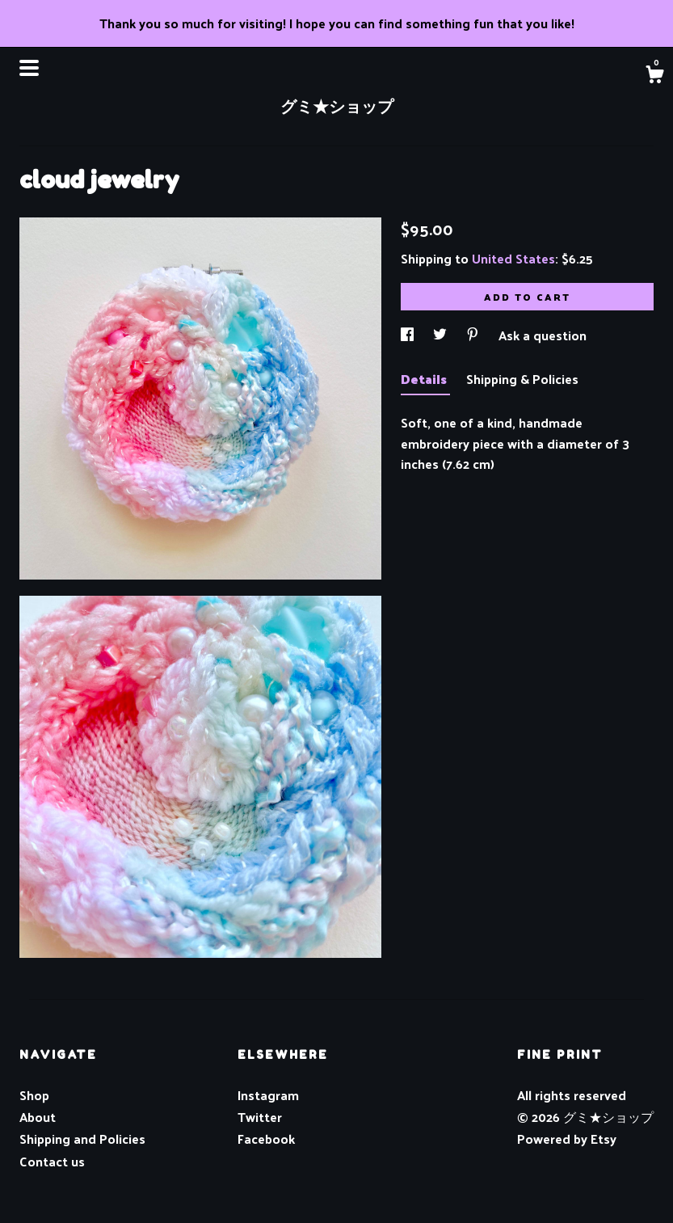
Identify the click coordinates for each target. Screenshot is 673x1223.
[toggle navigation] (29, 68)
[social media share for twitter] (441, 335)
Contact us (52, 1161)
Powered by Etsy (566, 1138)
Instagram (268, 1095)
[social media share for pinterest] (474, 335)
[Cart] (654, 76)
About (37, 1116)
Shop (34, 1095)
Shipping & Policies (522, 378)
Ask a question (542, 335)
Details (425, 378)
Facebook (266, 1138)
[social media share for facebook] (409, 335)
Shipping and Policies (82, 1138)
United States (513, 258)
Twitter (260, 1116)
